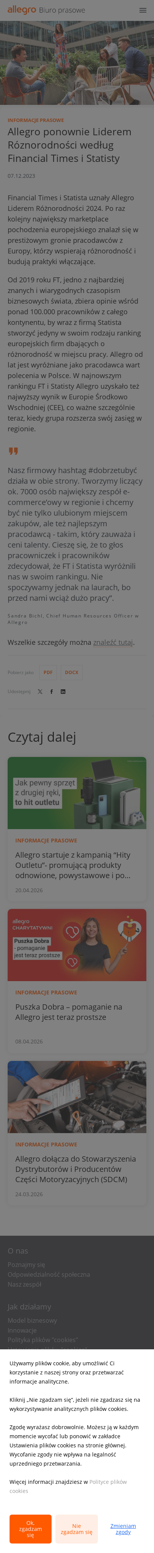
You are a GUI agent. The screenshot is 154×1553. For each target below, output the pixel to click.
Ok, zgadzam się (30, 1529)
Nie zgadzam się (76, 1529)
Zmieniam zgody (123, 1529)
